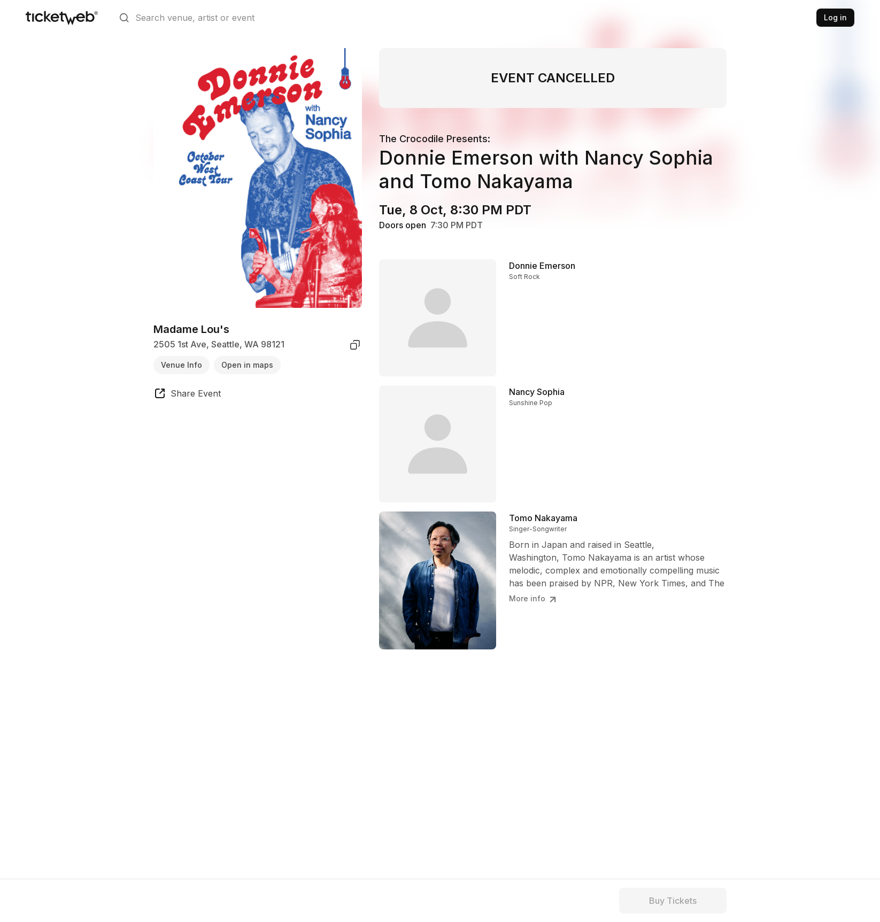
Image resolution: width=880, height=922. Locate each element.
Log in (835, 17)
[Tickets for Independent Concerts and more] (62, 17)
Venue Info (181, 364)
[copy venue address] (355, 345)
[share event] (187, 395)
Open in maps (247, 364)
